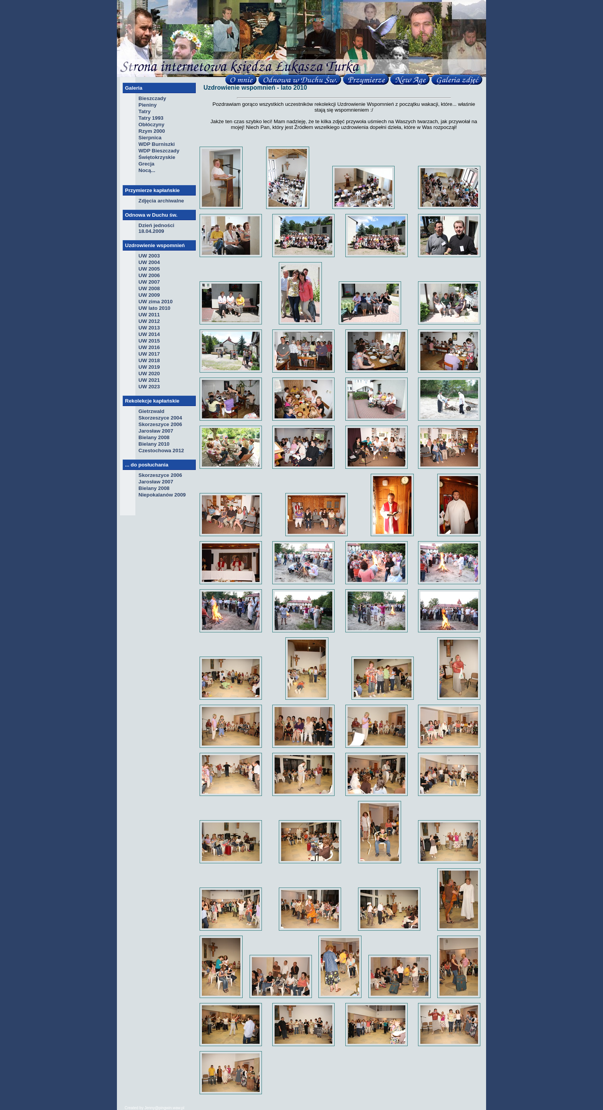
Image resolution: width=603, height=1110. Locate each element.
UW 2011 (149, 315)
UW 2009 (149, 295)
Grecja (146, 164)
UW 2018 (149, 360)
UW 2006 (149, 275)
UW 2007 (149, 282)
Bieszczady (152, 98)
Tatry (144, 111)
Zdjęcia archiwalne (161, 201)
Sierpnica (150, 137)
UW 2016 (149, 347)
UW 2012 (149, 321)
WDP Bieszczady (158, 151)
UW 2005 (149, 269)
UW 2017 (149, 354)
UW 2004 (149, 262)
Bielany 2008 (154, 437)
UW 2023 (149, 387)
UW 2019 (149, 367)
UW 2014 (149, 334)
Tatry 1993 (150, 118)
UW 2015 (149, 341)
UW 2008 (149, 288)
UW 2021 (149, 380)
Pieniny (147, 105)
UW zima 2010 (155, 301)
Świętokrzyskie (156, 157)
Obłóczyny (151, 124)
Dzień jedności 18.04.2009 (156, 228)
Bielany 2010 (154, 444)
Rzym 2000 (151, 131)
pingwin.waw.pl (172, 1108)
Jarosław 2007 (155, 431)
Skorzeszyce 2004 (160, 418)
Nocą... (146, 170)
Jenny (150, 1108)
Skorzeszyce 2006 (160, 424)
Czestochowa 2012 (161, 450)
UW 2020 (149, 373)
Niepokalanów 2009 (162, 495)
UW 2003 (149, 256)
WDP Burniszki (156, 144)
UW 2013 (149, 328)
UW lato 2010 (154, 308)
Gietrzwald (151, 411)
